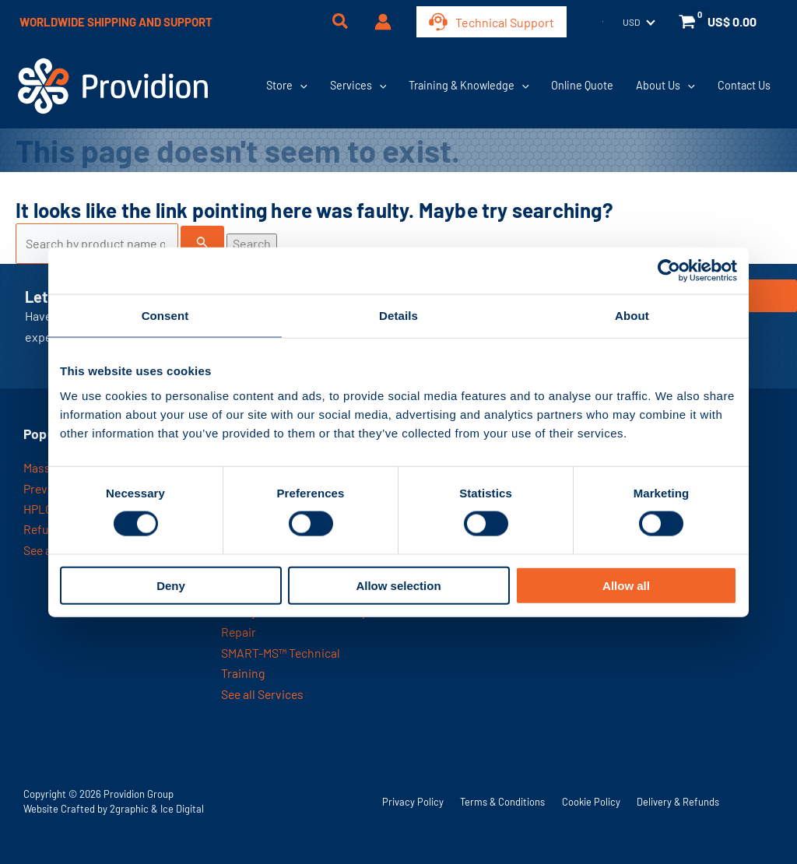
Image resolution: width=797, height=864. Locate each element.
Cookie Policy (591, 802)
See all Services (264, 694)
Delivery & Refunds (678, 802)
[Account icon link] (382, 21)
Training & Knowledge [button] (469, 85)
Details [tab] (398, 315)
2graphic (129, 809)
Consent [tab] (165, 315)
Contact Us (744, 85)
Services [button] (358, 85)
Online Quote (582, 85)
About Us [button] (665, 85)
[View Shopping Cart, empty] (719, 22)
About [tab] (632, 315)
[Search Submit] (202, 242)
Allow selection (398, 585)
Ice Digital (182, 809)
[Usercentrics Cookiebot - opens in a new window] (669, 271)
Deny (170, 585)
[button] (340, 22)
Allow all (626, 585)
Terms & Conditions (502, 802)
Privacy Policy (413, 802)
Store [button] (286, 85)
